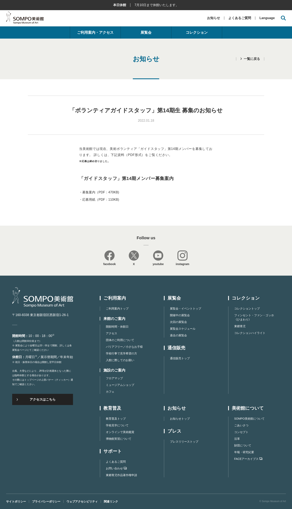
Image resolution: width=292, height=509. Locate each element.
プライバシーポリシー (46, 501)
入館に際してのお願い (120, 360)
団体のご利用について (120, 340)
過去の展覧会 (178, 335)
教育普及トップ (116, 418)
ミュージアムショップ (120, 385)
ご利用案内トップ (117, 308)
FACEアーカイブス (248, 458)
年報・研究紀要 (244, 452)
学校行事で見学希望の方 (121, 353)
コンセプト (241, 432)
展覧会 (146, 32)
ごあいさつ (241, 425)
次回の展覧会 (178, 322)
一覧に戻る (252, 59)
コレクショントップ (247, 308)
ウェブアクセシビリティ (82, 501)
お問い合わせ (116, 468)
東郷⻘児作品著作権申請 (121, 475)
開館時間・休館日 (117, 326)
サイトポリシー (16, 501)
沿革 (237, 438)
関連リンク (111, 501)
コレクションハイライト (249, 333)
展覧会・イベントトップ (185, 308)
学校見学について (117, 425)
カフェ (110, 391)
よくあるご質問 (239, 18)
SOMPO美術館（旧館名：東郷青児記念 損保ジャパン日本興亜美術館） (25, 19)
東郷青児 (240, 326)
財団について (242, 445)
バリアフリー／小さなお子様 (124, 346)
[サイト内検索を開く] (283, 18)
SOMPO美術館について (249, 418)
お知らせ (213, 18)
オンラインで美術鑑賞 (120, 432)
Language (267, 18)
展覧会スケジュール (182, 328)
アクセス (111, 333)
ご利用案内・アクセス (95, 32)
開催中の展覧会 (180, 315)
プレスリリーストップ (184, 441)
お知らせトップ (180, 418)
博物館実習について (118, 438)
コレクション (197, 32)
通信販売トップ (180, 358)
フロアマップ (114, 378)
